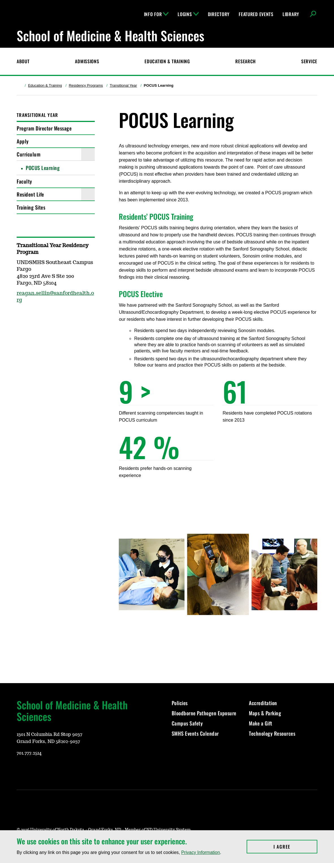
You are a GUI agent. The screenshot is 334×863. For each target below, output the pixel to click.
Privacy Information (200, 852)
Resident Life (30, 194)
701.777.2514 (29, 753)
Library (291, 14)
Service (309, 61)
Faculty (24, 181)
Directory (219, 14)
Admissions (87, 61)
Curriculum (28, 154)
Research (245, 61)
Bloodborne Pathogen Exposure (204, 713)
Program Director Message (44, 128)
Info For (156, 14)
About (23, 61)
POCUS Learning (43, 167)
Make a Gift (260, 723)
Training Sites (31, 207)
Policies (180, 703)
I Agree (295, 846)
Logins (188, 14)
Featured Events (256, 14)
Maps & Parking (265, 713)
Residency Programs (86, 85)
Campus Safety (187, 723)
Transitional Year (123, 85)
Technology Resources (272, 733)
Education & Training (167, 61)
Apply (23, 141)
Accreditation (263, 703)
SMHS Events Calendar (195, 733)
